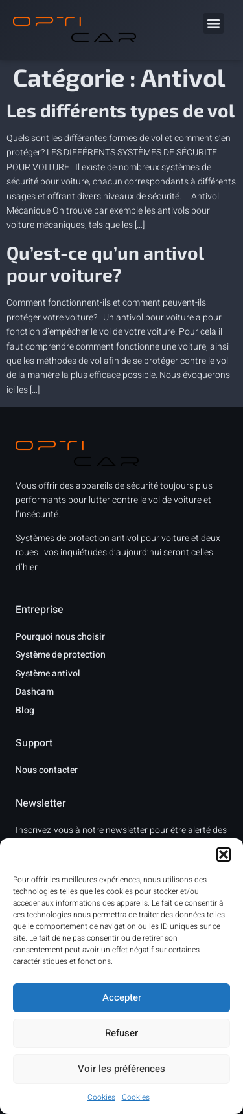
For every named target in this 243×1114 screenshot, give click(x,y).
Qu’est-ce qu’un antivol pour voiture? (104, 263)
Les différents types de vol (120, 110)
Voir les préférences (121, 1069)
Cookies (101, 1097)
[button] (223, 854)
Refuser (121, 1033)
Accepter (121, 997)
